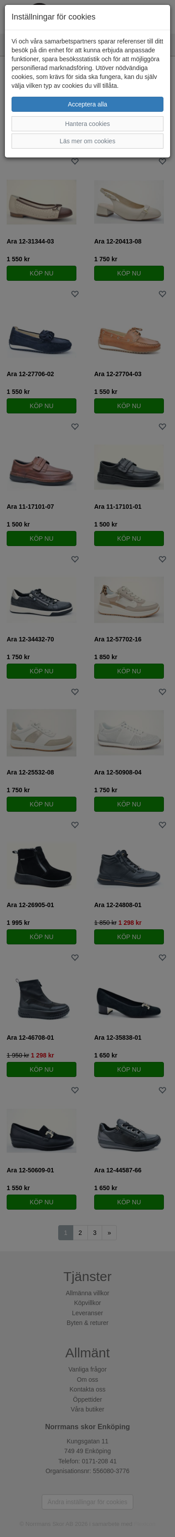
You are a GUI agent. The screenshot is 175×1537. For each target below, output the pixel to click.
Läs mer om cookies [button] (87, 141)
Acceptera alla (87, 104)
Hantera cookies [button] (87, 123)
